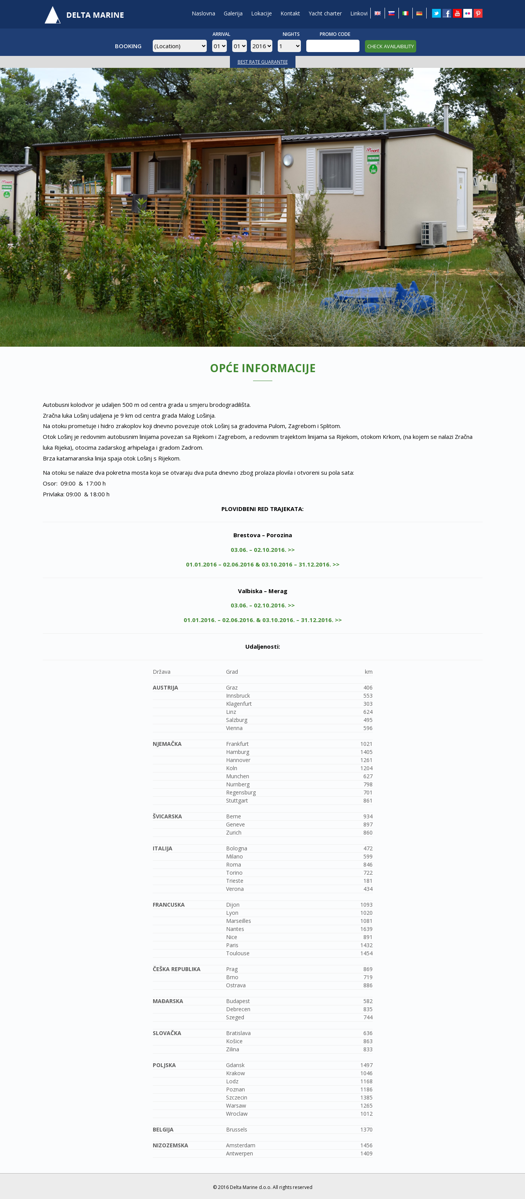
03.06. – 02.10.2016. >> (263, 549)
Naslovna (203, 13)
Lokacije (261, 13)
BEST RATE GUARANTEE (263, 62)
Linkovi (359, 13)
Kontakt (290, 13)
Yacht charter (325, 13)
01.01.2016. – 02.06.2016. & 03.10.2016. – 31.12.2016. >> (263, 620)
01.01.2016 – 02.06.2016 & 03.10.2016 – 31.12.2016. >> (262, 564)
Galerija (233, 13)
